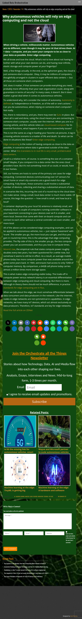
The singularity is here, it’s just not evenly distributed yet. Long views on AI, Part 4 (26, 573)
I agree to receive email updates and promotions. (39, 394)
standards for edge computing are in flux (23, 287)
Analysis (27, 496)
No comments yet (62, 496)
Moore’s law (9, 249)
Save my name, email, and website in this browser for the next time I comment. (70, 538)
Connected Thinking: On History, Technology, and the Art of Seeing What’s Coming (26, 567)
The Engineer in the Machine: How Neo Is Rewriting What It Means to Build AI (25, 563)
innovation (40, 496)
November (16, 9)
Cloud (31, 496)
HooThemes (73, 616)
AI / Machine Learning (19, 496)
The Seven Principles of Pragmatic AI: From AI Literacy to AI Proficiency (23, 576)
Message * (37, 521)
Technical (46, 496)
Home (5, 9)
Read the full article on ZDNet (18, 310)
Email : (21, 387)
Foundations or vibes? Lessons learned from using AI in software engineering (24, 570)
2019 (10, 9)
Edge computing (11, 144)
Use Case (51, 496)
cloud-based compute (55, 125)
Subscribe (39, 401)
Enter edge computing (44, 139)
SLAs (59, 114)
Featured (35, 496)
